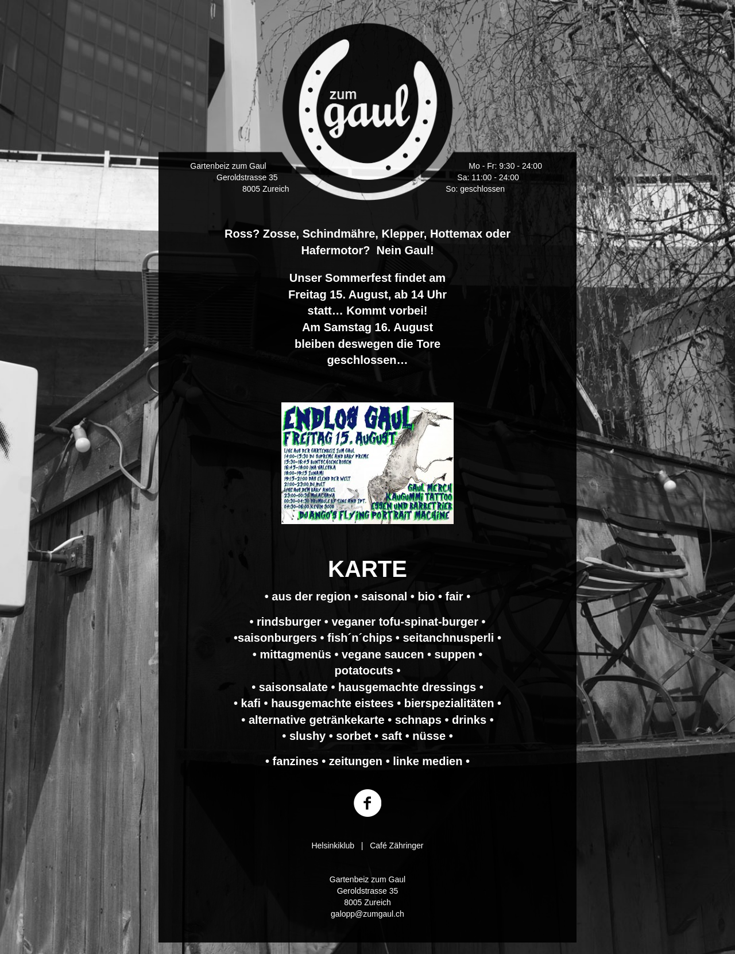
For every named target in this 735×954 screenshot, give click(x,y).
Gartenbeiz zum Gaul (228, 165)
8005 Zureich (265, 188)
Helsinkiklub (332, 845)
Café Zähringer (396, 845)
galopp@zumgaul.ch (367, 913)
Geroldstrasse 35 (247, 177)
